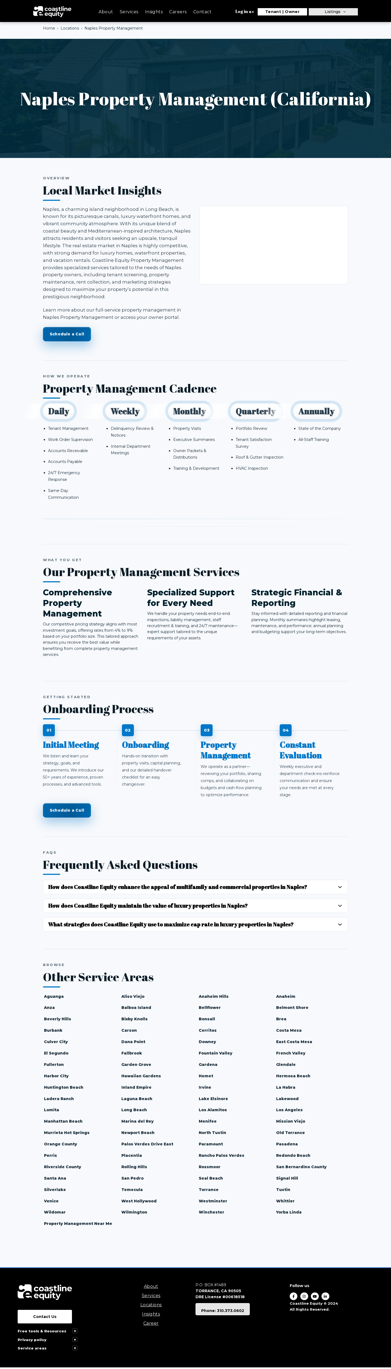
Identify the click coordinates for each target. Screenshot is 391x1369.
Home (49, 28)
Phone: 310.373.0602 (222, 1312)
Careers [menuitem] (178, 11)
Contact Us (44, 1318)
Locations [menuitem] (151, 1306)
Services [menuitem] (129, 11)
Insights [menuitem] (154, 11)
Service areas (32, 1349)
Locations (70, 28)
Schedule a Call (67, 334)
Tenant (273, 11)
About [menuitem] (106, 11)
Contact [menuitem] (202, 11)
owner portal (164, 317)
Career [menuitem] (151, 1324)
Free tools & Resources (42, 1332)
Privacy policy (32, 1341)
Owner (292, 11)
